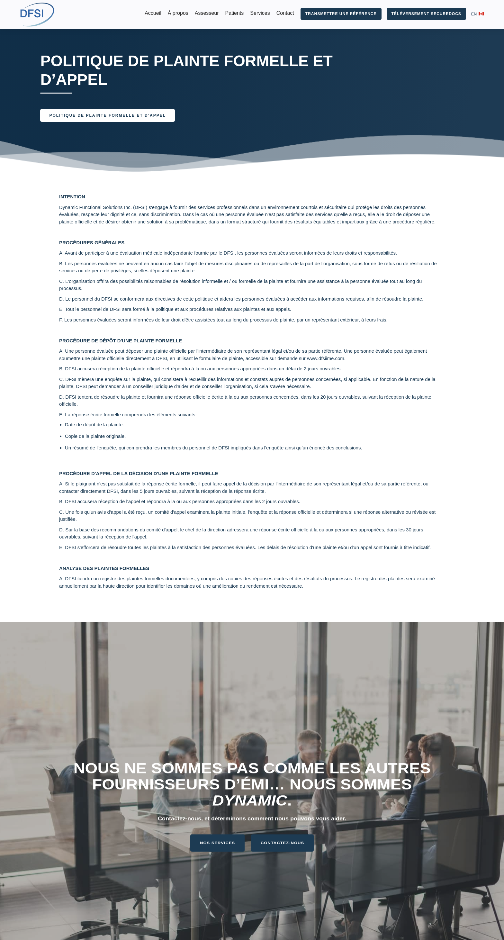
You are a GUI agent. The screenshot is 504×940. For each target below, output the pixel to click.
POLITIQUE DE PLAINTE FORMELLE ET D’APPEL (107, 115)
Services (260, 13)
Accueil (153, 13)
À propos (178, 13)
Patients (234, 13)
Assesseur (207, 13)
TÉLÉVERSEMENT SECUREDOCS (426, 14)
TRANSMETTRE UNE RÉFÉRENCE (341, 14)
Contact (285, 13)
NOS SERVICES (217, 837)
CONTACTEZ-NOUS (282, 837)
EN (474, 14)
